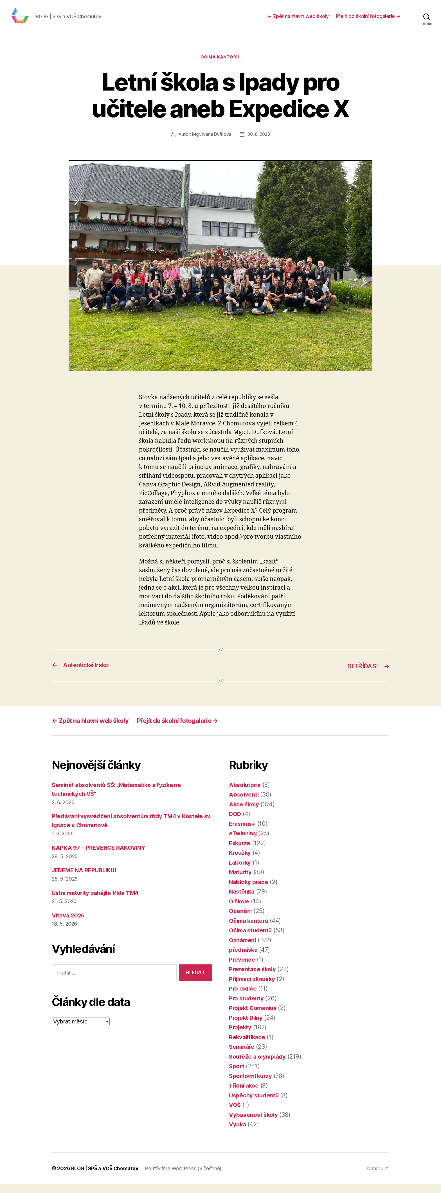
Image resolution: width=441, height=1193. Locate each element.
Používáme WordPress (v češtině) (185, 1177)
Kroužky (240, 861)
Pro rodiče (243, 997)
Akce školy (244, 813)
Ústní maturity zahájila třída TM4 (98, 901)
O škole (239, 910)
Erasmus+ (243, 832)
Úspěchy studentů (255, 1104)
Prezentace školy (253, 977)
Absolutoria (245, 793)
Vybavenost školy (254, 1123)
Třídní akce (244, 1094)
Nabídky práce (249, 890)
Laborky (240, 871)
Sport (237, 1074)
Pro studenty (247, 1007)
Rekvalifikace (248, 1045)
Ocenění (240, 919)
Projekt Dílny (247, 1026)
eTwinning (243, 841)
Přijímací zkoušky (253, 987)
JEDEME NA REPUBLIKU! (86, 879)
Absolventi (244, 803)
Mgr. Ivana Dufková (211, 143)
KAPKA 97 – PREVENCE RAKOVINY (100, 856)
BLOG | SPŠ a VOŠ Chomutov (105, 1177)
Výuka (238, 1132)
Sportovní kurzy (251, 1084)
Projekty (241, 1035)
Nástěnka (242, 900)
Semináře (242, 1055)
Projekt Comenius (254, 1016)
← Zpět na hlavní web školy (298, 20)
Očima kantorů (220, 66)
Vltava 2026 (69, 924)
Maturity (241, 880)
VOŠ (235, 1113)
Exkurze (240, 851)
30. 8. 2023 (259, 143)
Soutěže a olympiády (258, 1065)
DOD (235, 822)
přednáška (244, 958)
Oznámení (243, 948)
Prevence (242, 968)
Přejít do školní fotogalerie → (368, 20)
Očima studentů (251, 938)
